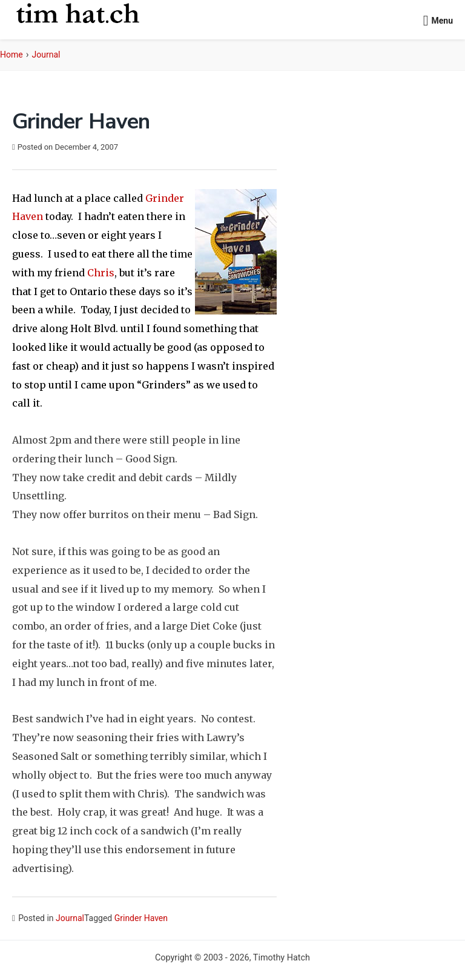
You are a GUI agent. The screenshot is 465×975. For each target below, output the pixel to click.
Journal (46, 54)
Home (11, 54)
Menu (442, 20)
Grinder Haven (141, 918)
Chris (100, 273)
